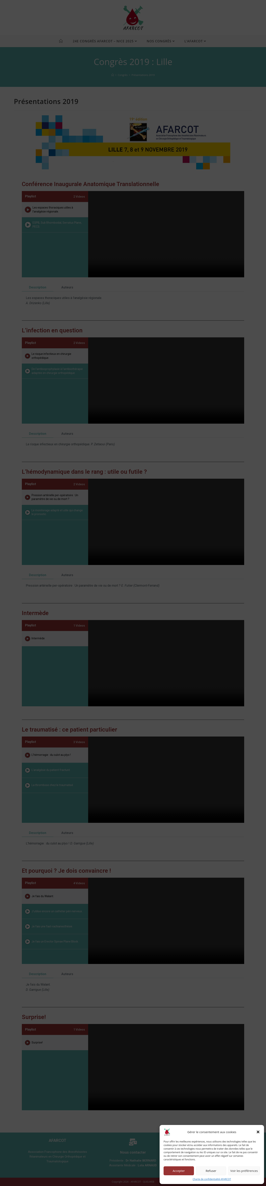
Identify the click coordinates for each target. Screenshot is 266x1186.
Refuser (211, 1171)
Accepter (179, 1171)
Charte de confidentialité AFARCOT (212, 1179)
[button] (258, 1132)
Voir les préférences (244, 1171)
